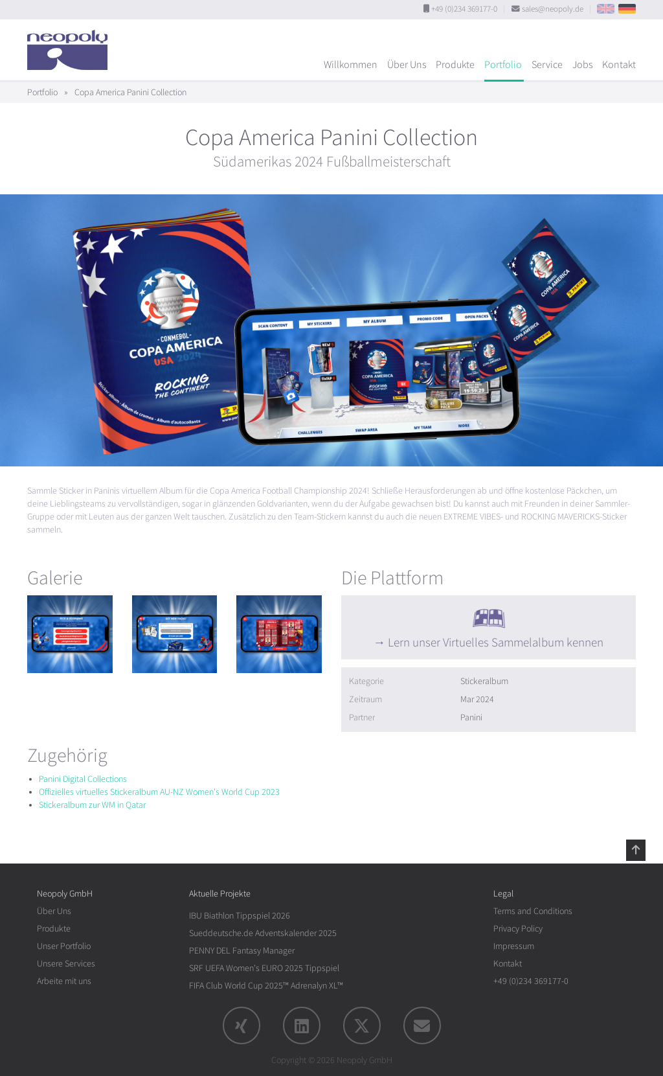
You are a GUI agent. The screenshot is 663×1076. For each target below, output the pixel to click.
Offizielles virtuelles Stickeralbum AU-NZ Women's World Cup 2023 (159, 791)
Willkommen (350, 64)
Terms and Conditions (532, 911)
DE (627, 9)
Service (547, 64)
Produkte (455, 64)
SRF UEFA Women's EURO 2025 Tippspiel (264, 968)
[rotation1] (70, 634)
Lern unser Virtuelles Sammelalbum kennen (495, 642)
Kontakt (619, 64)
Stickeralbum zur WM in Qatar (92, 804)
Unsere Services (66, 963)
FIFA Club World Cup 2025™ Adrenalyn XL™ (266, 985)
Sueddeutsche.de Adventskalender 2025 (263, 933)
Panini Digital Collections (83, 778)
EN (605, 9)
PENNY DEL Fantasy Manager (242, 950)
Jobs (582, 64)
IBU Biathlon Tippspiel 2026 (239, 915)
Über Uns (406, 64)
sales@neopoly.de (552, 9)
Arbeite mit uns (64, 981)
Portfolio (503, 64)
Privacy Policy (518, 928)
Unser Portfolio (64, 946)
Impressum (513, 946)
